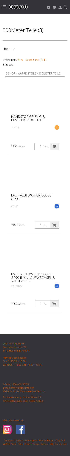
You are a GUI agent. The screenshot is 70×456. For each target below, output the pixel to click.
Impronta (9, 440)
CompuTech (61, 444)
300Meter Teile (49, 73)
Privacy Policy (46, 440)
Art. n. (19, 59)
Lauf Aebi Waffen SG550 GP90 (31, 197)
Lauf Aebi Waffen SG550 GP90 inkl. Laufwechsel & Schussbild (33, 277)
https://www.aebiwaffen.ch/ (29, 391)
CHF (43, 59)
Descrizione (32, 59)
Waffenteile (27, 73)
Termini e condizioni (26, 440)
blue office (24, 444)
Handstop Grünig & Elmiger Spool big (28, 118)
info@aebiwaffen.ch (22, 387)
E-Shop (10, 73)
